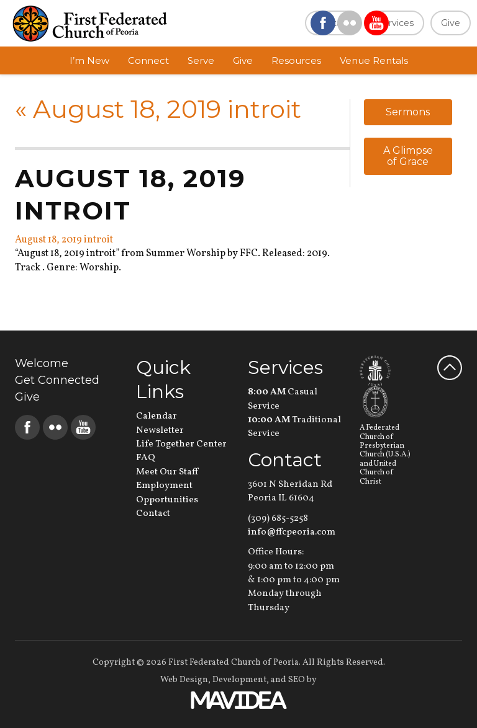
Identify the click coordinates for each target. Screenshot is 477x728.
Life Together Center (181, 444)
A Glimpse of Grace (408, 155)
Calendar (156, 416)
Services (396, 23)
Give (450, 23)
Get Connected (57, 380)
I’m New (89, 60)
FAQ (145, 457)
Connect (148, 60)
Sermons (408, 112)
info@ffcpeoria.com (291, 532)
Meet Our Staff (167, 472)
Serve (201, 60)
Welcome (41, 363)
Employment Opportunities (167, 492)
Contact (153, 513)
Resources (296, 60)
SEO (296, 680)
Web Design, (185, 680)
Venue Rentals (374, 60)
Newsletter (160, 430)
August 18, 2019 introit (158, 109)
